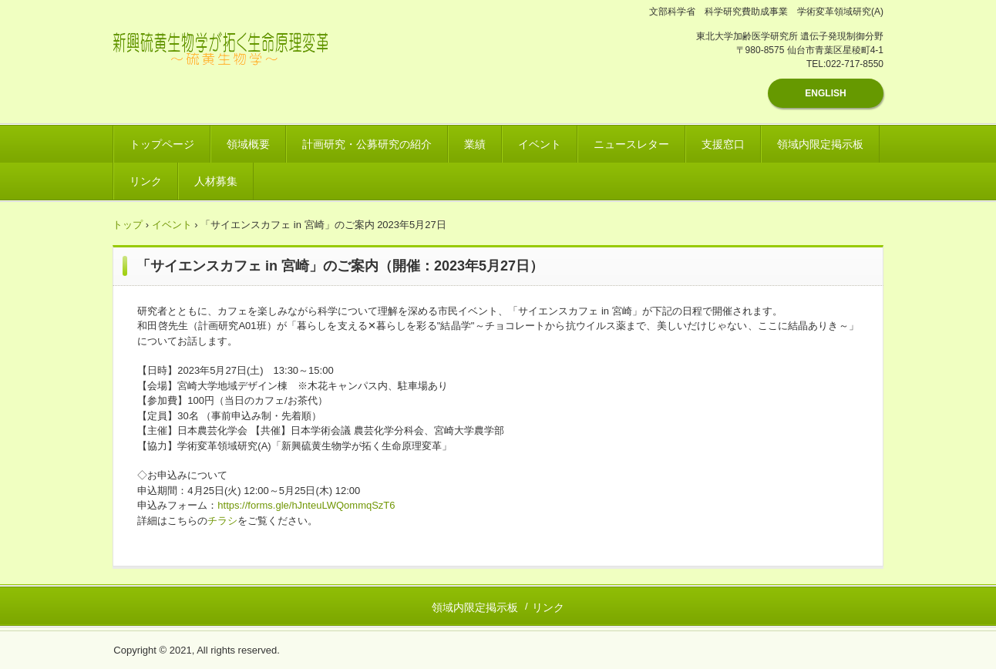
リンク (146, 181)
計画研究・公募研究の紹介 (367, 144)
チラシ (222, 520)
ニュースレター (631, 144)
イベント (539, 144)
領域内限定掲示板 (820, 144)
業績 (475, 144)
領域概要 (248, 144)
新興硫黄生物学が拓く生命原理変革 (240, 58)
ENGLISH (825, 93)
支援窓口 (723, 144)
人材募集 (215, 181)
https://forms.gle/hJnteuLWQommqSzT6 (306, 505)
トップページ (162, 144)
